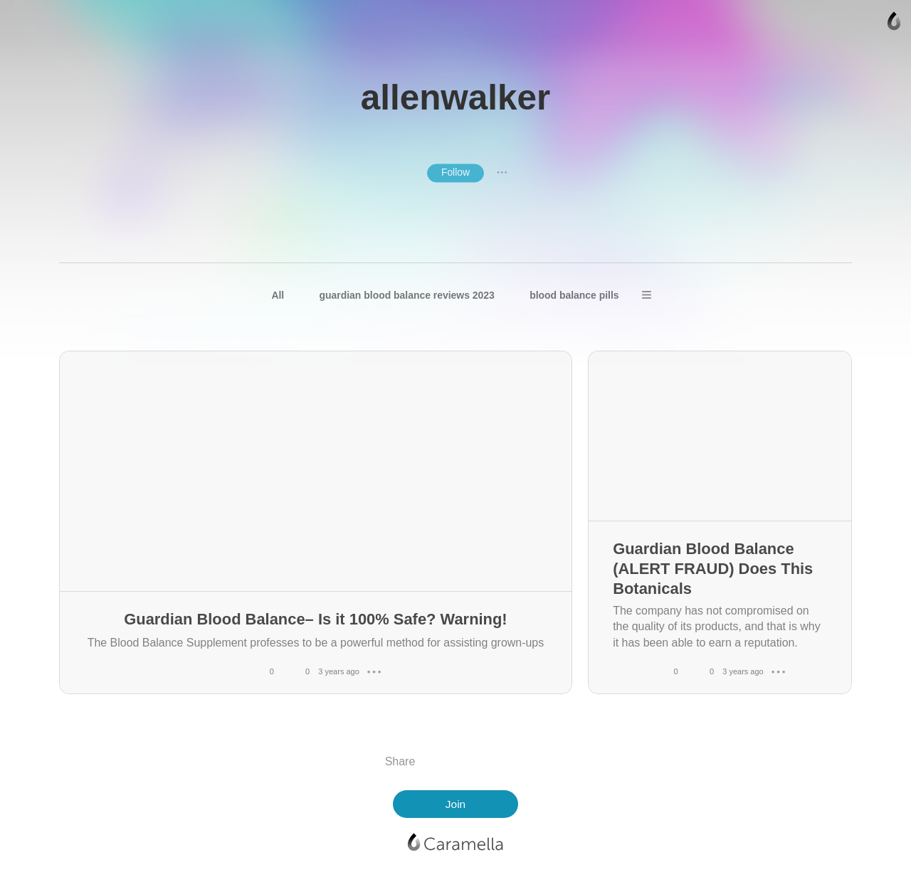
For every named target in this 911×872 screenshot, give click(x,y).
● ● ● (502, 173)
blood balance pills (574, 295)
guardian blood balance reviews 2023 (407, 295)
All (277, 295)
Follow (455, 172)
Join (455, 804)
